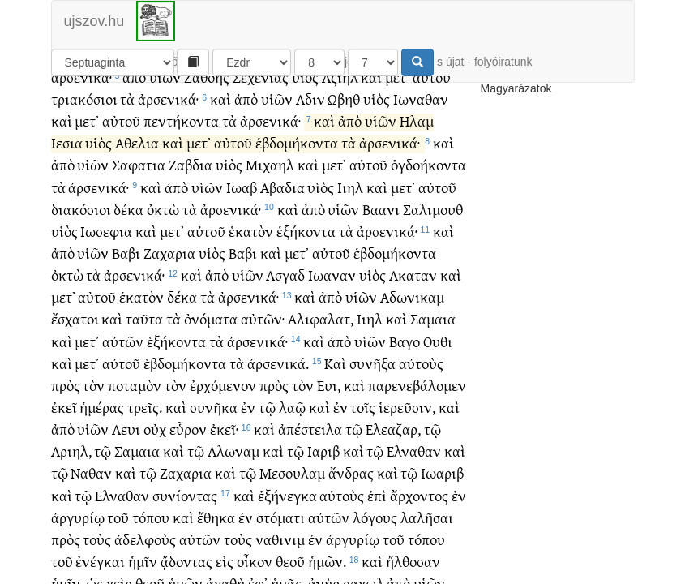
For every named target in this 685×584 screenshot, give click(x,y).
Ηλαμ (417, 122)
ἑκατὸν (251, 232)
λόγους (375, 518)
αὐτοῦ (432, 78)
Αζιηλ (340, 78)
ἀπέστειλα (310, 430)
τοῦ (118, 518)
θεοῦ (290, 562)
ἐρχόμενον (223, 386)
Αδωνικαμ (412, 298)
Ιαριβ (323, 452)
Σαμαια (433, 320)
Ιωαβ (241, 188)
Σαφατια (138, 165)
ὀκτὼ (67, 276)
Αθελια (137, 144)
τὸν (94, 386)
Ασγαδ (285, 276)
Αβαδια (282, 188)
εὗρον (188, 430)
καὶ (371, 78)
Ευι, (328, 386)
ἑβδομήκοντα (296, 144)
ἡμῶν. (327, 562)
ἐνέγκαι (100, 562)
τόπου (150, 518)
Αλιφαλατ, (320, 320)
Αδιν (310, 100)
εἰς (224, 562)
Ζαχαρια (169, 254)
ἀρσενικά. (278, 364)
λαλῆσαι (426, 518)
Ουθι (437, 342)
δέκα (182, 298)
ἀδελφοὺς (145, 540)
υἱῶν (165, 78)
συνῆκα (214, 408)
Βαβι (126, 254)
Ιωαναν (332, 276)
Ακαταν (413, 276)
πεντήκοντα (181, 122)
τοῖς (362, 408)
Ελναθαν (414, 452)
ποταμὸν (134, 386)
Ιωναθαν (420, 100)
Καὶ (335, 364)
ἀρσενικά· (81, 78)
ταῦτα (144, 320)
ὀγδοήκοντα (428, 165)
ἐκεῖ (64, 408)
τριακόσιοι (84, 100)
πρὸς (65, 386)
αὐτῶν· (263, 320)
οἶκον (254, 562)
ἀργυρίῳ (78, 518)
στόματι (280, 518)
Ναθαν (91, 474)
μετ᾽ (397, 78)
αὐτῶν (122, 342)
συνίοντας (184, 496)
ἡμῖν (142, 562)
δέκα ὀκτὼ (146, 210)
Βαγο (404, 342)
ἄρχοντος (419, 496)
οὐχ (154, 430)
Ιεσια (67, 144)
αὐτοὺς (421, 364)
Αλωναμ (233, 452)
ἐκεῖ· (224, 430)
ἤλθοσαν (413, 562)
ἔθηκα (216, 518)
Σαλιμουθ (433, 210)
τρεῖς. (144, 408)
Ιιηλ (350, 188)
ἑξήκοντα (306, 232)
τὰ (127, 100)
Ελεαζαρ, (393, 430)
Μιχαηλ (270, 165)
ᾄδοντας (186, 562)
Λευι (126, 430)
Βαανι (381, 210)
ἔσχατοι (75, 320)
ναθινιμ (280, 540)
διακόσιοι (81, 210)
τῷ (267, 408)
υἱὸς (305, 78)
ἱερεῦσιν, (407, 408)
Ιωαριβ (442, 474)
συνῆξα (372, 364)
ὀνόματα (211, 320)
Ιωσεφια (106, 232)
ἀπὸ (134, 78)
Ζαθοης (206, 78)
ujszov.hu (94, 21)
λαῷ (292, 408)
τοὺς (97, 540)
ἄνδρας (351, 474)
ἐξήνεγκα (287, 496)
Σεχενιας (261, 78)
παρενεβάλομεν (417, 386)
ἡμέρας (101, 408)
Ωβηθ (344, 100)
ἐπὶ (377, 496)
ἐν (248, 408)
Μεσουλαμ (292, 474)
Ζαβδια (190, 165)
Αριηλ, (71, 452)
